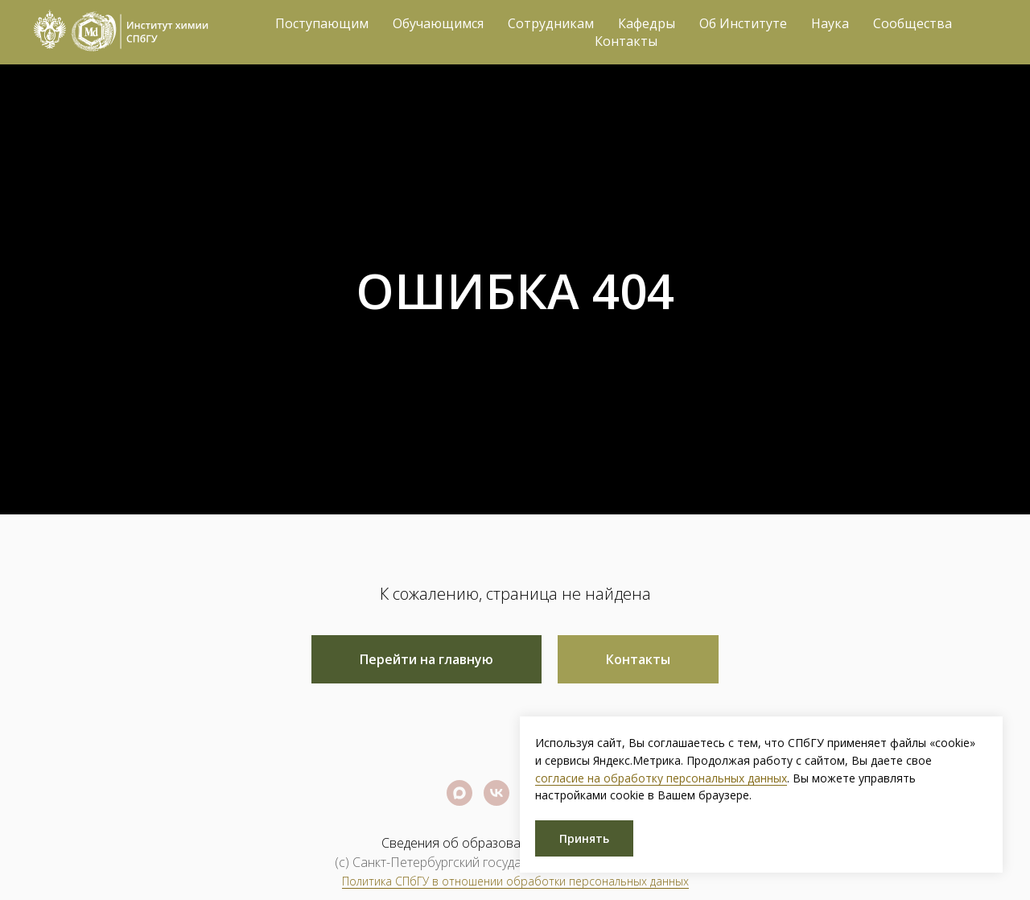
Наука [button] (830, 23)
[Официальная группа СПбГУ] (496, 793)
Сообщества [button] (912, 23)
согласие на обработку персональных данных (661, 778)
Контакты (626, 41)
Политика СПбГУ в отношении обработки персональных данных (515, 881)
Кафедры (646, 23)
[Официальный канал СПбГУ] (459, 793)
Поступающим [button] (322, 23)
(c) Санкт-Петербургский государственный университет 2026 (515, 862)
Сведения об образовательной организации (515, 843)
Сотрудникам (551, 23)
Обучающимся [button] (438, 23)
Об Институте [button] (743, 23)
